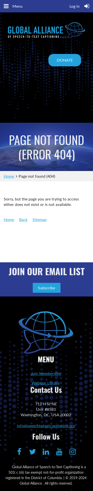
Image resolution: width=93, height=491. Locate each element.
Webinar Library (45, 382)
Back (23, 219)
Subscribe (46, 287)
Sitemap (39, 219)
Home (9, 176)
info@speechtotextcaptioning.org (46, 425)
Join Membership (46, 373)
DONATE (65, 60)
